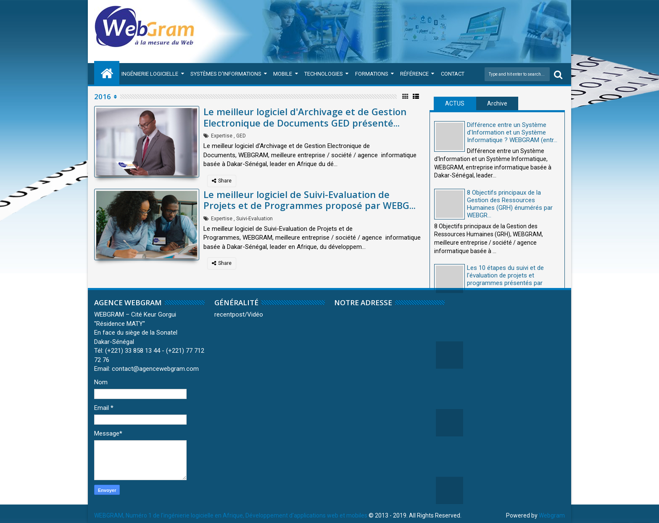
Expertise (221, 136)
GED (241, 136)
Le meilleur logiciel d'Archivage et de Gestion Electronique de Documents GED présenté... (304, 117)
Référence (414, 74)
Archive (497, 103)
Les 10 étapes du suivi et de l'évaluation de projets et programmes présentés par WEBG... (505, 279)
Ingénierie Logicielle (149, 74)
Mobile (282, 74)
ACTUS (454, 103)
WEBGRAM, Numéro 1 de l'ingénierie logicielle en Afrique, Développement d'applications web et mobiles (230, 515)
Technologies (323, 74)
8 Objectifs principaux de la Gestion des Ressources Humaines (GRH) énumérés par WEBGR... (510, 204)
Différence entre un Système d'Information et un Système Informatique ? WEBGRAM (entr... (512, 132)
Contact (452, 74)
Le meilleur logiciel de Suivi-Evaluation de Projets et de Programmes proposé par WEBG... (309, 199)
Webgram (552, 515)
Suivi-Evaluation (254, 219)
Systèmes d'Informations (225, 74)
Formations (371, 74)
